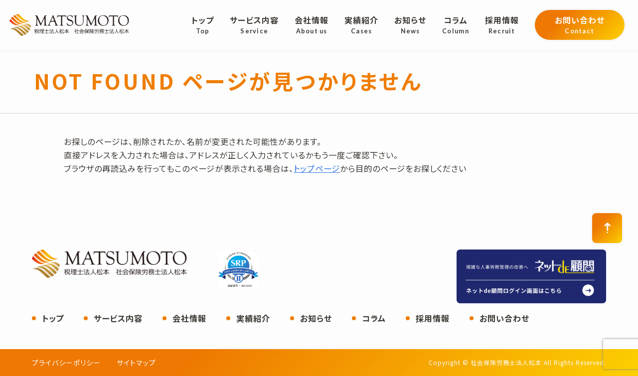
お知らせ (316, 318)
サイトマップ (136, 363)
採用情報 (433, 318)
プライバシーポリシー (66, 363)
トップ (53, 318)
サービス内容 (118, 318)
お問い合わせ (504, 318)
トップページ (317, 168)
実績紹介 (253, 318)
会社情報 (189, 318)
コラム (374, 318)
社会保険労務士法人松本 (69, 25)
